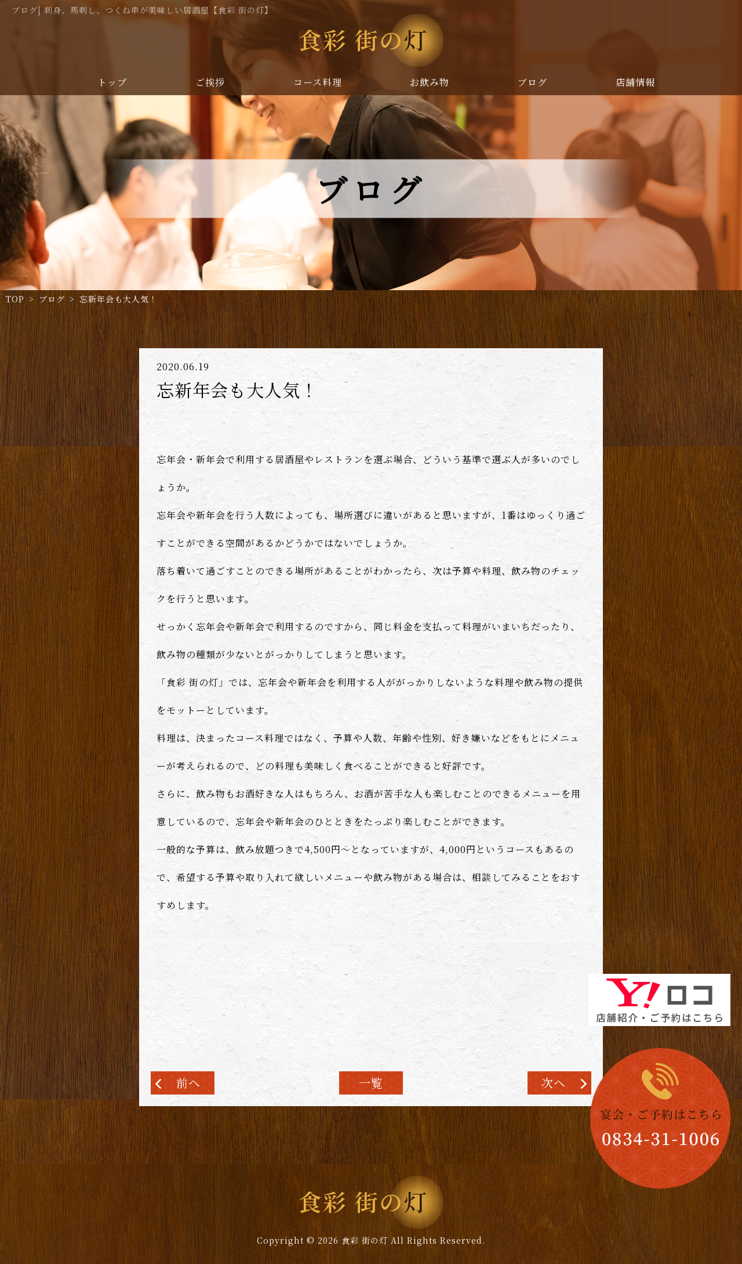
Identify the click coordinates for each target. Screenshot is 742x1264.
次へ (553, 1082)
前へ (188, 1082)
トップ (112, 82)
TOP (15, 299)
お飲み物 (429, 82)
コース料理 (317, 82)
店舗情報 (635, 82)
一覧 (371, 1082)
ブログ (532, 82)
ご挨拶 (210, 82)
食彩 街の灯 (364, 1240)
